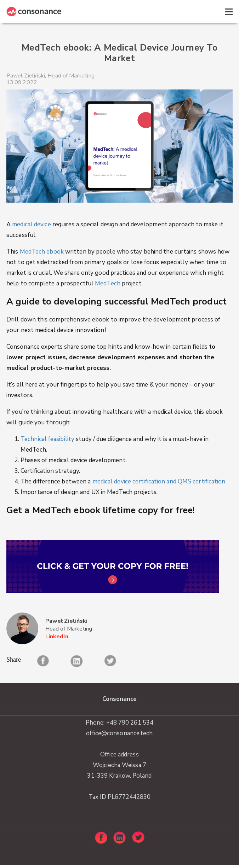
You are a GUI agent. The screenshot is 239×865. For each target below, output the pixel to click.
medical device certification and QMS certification (159, 481)
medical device (31, 224)
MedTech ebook (42, 252)
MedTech (107, 283)
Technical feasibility (47, 439)
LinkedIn (56, 636)
